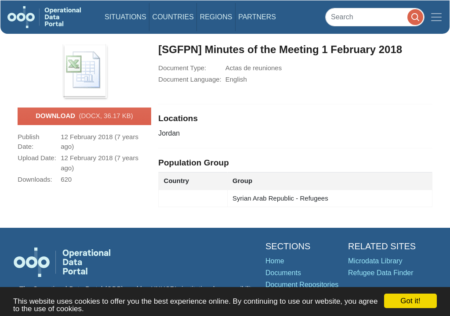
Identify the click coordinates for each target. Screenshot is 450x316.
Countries (173, 17)
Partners (257, 17)
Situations (125, 17)
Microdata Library (375, 261)
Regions (216, 17)
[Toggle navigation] (436, 17)
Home (274, 261)
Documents (283, 272)
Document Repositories (301, 284)
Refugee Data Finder (381, 272)
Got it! (410, 301)
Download (84, 116)
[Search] (375, 17)
